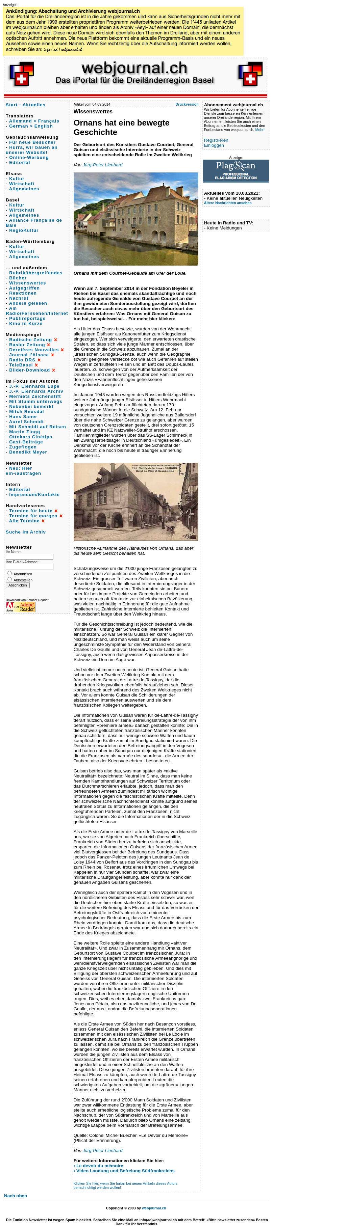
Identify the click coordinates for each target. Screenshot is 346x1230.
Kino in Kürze (26, 323)
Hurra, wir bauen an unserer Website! (32, 150)
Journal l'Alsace (29, 354)
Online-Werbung (29, 157)
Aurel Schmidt (26, 421)
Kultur (16, 178)
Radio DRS (22, 359)
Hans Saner (23, 416)
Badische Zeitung (30, 339)
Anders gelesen (28, 303)
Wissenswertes (27, 282)
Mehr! (259, 130)
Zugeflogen (23, 446)
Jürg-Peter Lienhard (103, 164)
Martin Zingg (24, 431)
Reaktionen (23, 293)
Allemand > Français (34, 121)
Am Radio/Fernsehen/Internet (37, 311)
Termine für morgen (33, 515)
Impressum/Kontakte (34, 494)
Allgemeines (24, 188)
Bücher (18, 277)
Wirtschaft (21, 183)
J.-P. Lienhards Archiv (36, 391)
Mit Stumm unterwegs (35, 401)
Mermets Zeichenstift (35, 396)
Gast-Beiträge (26, 441)
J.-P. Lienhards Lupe (34, 386)
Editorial (19, 162)
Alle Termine (24, 520)
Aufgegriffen (24, 288)
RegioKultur (24, 230)
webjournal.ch (154, 1208)
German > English (31, 126)
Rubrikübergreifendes (36, 272)
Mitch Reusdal (26, 411)
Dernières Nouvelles (34, 349)
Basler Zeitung (27, 344)
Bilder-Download (29, 370)
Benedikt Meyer (28, 452)
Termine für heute (31, 510)
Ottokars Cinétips (30, 436)
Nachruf (18, 298)
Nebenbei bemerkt (31, 406)
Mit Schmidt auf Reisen (37, 426)
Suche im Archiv (26, 532)
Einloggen (214, 145)
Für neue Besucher (32, 142)
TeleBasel (21, 364)
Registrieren (216, 140)
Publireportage (27, 318)
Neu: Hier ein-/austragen (23, 471)
